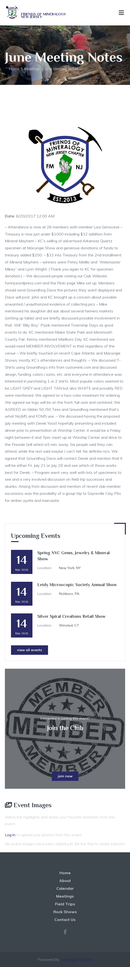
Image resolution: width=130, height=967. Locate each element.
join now (65, 776)
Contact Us (65, 919)
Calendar (65, 888)
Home (14, 68)
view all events (29, 650)
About (65, 880)
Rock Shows (65, 911)
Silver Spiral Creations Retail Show (71, 616)
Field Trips (65, 903)
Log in (10, 834)
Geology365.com (76, 959)
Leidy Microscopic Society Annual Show (77, 584)
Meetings (32, 68)
